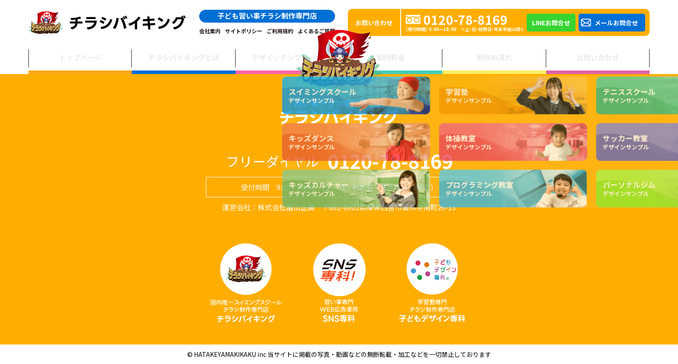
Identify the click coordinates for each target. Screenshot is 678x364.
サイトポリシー (243, 31)
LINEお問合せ (551, 22)
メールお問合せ (616, 22)
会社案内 (210, 31)
